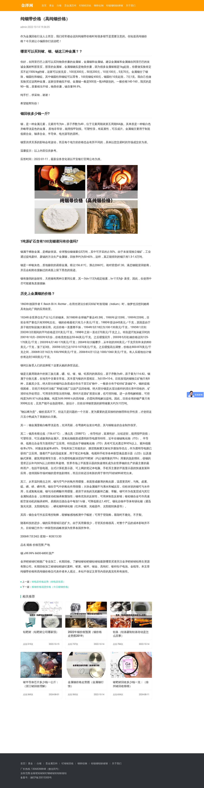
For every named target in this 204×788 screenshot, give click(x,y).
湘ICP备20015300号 (41, 777)
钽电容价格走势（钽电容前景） (48, 636)
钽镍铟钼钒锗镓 (114, 5)
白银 (59, 5)
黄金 (51, 5)
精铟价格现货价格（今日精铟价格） (51, 641)
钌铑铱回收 (85, 5)
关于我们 (130, 5)
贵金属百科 (70, 5)
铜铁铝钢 (98, 5)
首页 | (23, 763)
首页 (44, 5)
